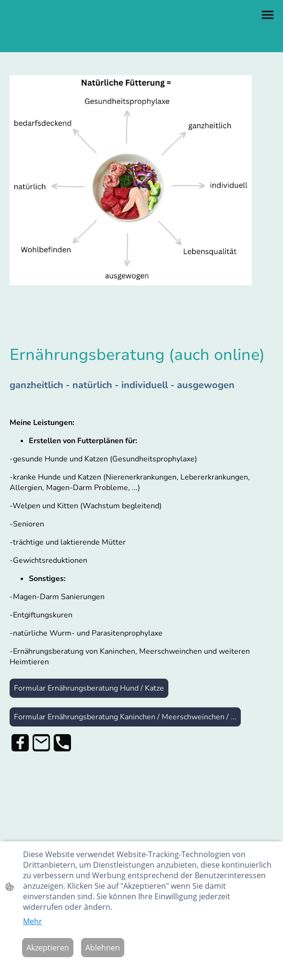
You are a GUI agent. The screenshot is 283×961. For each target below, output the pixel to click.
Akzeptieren (47, 947)
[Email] (41, 742)
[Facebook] (20, 742)
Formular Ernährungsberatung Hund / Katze (89, 688)
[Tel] (62, 742)
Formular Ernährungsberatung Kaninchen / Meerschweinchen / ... (125, 717)
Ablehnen (102, 947)
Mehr (32, 921)
